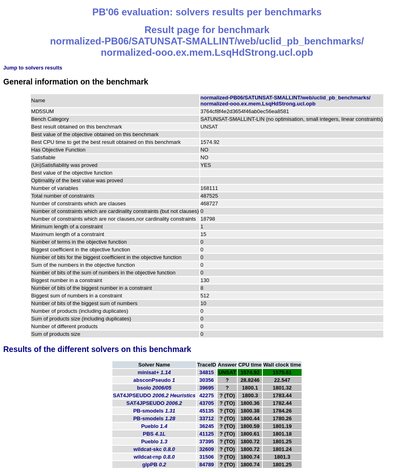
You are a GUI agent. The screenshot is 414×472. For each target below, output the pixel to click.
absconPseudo (154, 380)
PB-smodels (154, 411)
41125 (206, 434)
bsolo (154, 388)
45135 (206, 411)
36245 (206, 426)
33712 (206, 418)
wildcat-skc (154, 449)
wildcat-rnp (154, 457)
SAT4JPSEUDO (154, 395)
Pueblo (154, 426)
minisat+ (154, 372)
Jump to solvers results (32, 68)
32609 (206, 449)
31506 (206, 457)
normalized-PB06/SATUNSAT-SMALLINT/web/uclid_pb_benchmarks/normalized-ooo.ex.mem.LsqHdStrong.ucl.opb (286, 101)
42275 (206, 395)
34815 (206, 372)
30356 (206, 380)
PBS (154, 434)
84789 (206, 464)
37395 (206, 441)
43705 (206, 403)
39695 (206, 388)
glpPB (154, 464)
